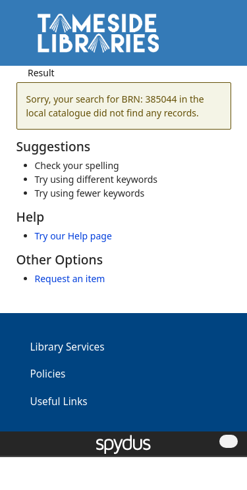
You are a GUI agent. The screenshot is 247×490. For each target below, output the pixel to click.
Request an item (70, 278)
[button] (201, 38)
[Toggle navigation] (217, 38)
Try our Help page (73, 236)
